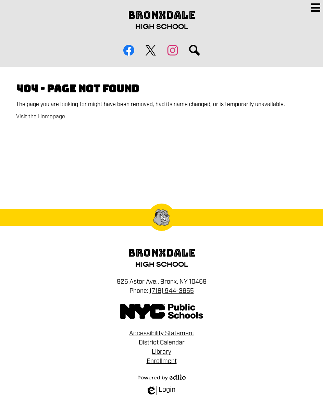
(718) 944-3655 (172, 291)
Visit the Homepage (40, 116)
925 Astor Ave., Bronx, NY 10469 (162, 281)
